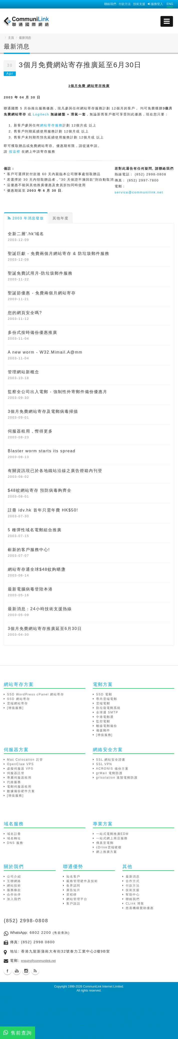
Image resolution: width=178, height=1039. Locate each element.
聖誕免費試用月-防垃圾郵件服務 (40, 273)
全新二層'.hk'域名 (26, 234)
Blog (35, 971)
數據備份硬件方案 (21, 791)
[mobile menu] (166, 21)
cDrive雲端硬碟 (109, 847)
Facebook (7, 971)
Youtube (17, 971)
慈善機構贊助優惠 (140, 908)
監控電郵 (103, 721)
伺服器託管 (16, 773)
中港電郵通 (105, 717)
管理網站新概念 (23, 372)
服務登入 (155, 4)
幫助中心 (133, 894)
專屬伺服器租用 (19, 777)
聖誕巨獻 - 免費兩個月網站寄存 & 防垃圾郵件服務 (58, 253)
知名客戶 (73, 876)
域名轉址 (14, 838)
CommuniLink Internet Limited (103, 986)
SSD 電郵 (104, 694)
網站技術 (14, 885)
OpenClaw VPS (20, 764)
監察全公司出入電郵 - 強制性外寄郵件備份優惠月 (57, 392)
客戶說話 (73, 903)
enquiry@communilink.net (38, 961)
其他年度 (61, 218)
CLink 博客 (135, 903)
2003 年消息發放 (26, 218)
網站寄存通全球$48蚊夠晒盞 (37, 569)
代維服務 (14, 782)
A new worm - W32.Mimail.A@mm (45, 352)
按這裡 (14, 151)
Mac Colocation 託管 (25, 759)
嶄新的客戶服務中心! (29, 549)
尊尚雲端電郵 (106, 699)
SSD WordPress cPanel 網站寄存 (35, 694)
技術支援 (139, 4)
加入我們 (14, 899)
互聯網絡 (14, 881)
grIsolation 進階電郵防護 (117, 777)
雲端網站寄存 (17, 703)
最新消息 (133, 876)
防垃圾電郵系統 (108, 708)
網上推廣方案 (106, 852)
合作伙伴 (14, 894)
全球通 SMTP (107, 712)
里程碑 (71, 894)
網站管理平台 (76, 899)
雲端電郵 (103, 703)
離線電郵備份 (106, 726)
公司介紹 (14, 876)
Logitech (41, 114)
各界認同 (73, 885)
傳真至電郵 (105, 843)
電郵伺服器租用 (19, 786)
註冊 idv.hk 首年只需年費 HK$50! (43, 510)
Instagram (26, 971)
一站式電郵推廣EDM (112, 834)
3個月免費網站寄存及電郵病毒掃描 (43, 411)
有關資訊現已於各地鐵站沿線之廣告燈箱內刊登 (55, 471)
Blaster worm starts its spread (42, 451)
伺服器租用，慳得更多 (30, 431)
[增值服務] (15, 708)
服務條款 (14, 890)
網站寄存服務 (51, 125)
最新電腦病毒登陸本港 (30, 589)
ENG (169, 4)
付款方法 (125, 4)
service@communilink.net (139, 192)
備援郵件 (103, 730)
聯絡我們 (110, 4)
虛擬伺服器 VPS (20, 768)
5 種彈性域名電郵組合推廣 (35, 530)
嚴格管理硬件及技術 (82, 881)
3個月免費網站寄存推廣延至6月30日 (45, 628)
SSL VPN (104, 764)
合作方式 (133, 881)
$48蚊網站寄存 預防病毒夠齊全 (40, 490)
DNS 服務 (15, 843)
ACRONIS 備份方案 (112, 768)
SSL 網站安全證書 (111, 759)
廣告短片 (73, 890)
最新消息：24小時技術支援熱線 (40, 609)
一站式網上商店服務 (112, 838)
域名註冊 (14, 834)
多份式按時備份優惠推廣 (32, 332)
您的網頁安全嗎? (25, 313)
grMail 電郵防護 (109, 773)
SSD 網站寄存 (18, 699)
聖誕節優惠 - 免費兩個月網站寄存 (42, 293)
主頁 (11, 37)
